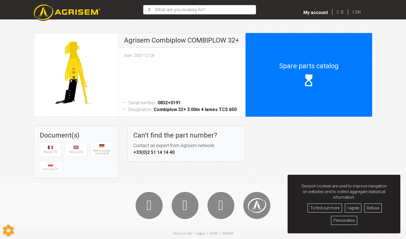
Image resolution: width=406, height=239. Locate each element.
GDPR (214, 234)
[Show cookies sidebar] (8, 230)
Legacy (200, 234)
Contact (229, 233)
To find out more (324, 208)
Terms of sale (181, 234)
